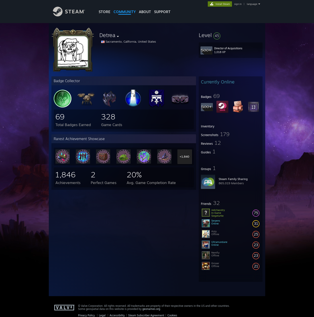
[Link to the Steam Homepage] (72, 15)
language (252, 4)
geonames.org (151, 309)
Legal (102, 315)
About (145, 12)
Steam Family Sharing (233, 179)
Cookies (172, 315)
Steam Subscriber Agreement (146, 315)
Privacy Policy (86, 315)
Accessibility (117, 315)
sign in (237, 4)
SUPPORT (162, 12)
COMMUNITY (125, 12)
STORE (104, 12)
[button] (231, 35)
